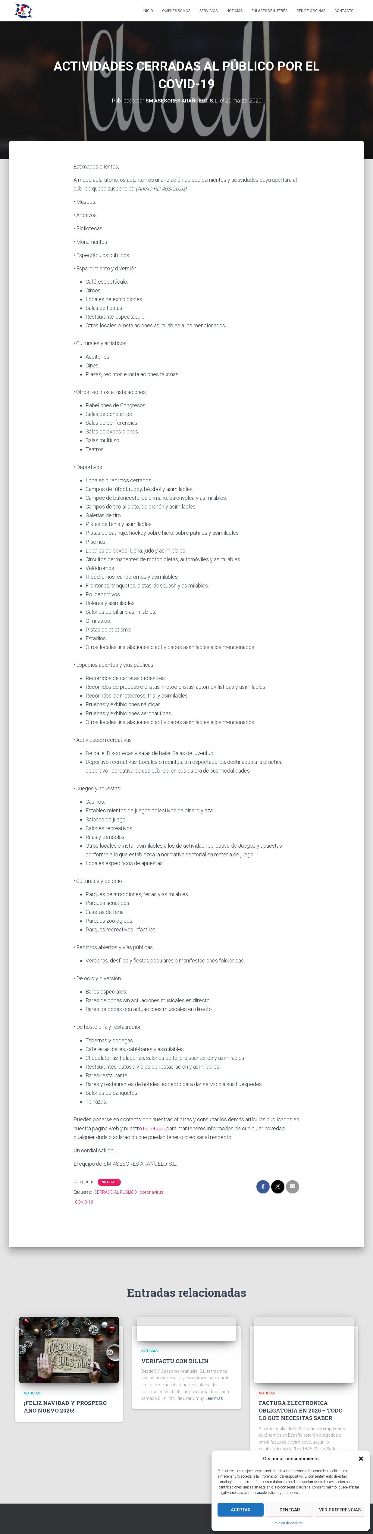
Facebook (154, 1128)
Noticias (235, 11)
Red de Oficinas (310, 11)
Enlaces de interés (269, 11)
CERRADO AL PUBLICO (115, 1192)
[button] (361, 1459)
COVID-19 (84, 1202)
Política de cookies (288, 1523)
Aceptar (241, 1510)
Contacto (344, 11)
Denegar (290, 1510)
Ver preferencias (340, 1510)
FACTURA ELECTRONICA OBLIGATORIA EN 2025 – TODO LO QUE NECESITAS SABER (301, 1410)
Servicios (208, 11)
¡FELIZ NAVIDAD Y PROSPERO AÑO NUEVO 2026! (65, 1406)
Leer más (214, 1398)
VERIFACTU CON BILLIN (174, 1361)
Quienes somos (176, 11)
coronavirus (151, 1192)
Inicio (148, 11)
